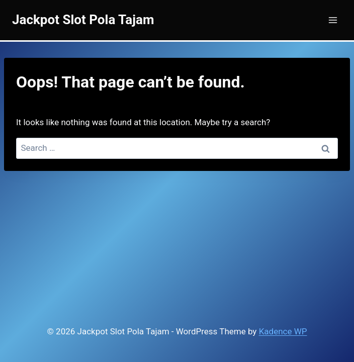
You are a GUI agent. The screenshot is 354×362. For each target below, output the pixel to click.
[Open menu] (332, 20)
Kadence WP (283, 331)
